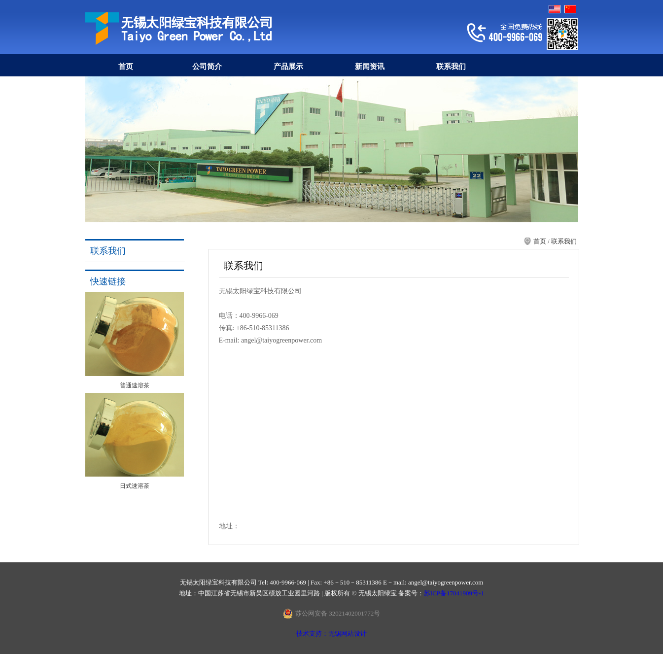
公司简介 (207, 66)
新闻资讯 (369, 66)
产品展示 (288, 66)
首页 (125, 66)
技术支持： (312, 633)
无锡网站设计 (347, 633)
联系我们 (451, 66)
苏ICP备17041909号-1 (454, 593)
